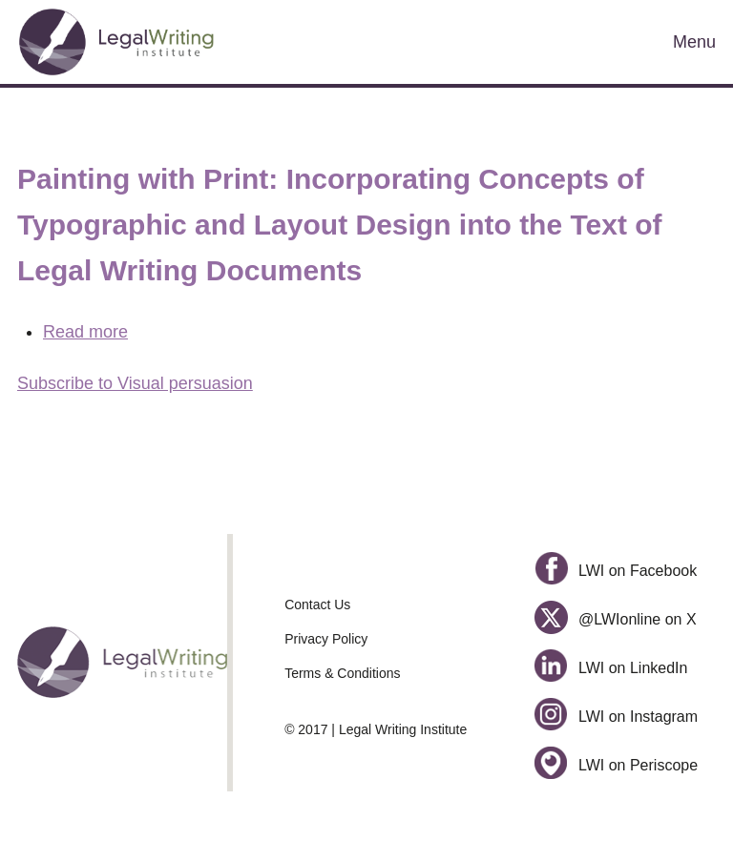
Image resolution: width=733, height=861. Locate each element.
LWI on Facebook (615, 571)
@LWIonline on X (615, 619)
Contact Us (317, 604)
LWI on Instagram (616, 716)
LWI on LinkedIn (610, 668)
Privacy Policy (325, 638)
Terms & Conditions (342, 673)
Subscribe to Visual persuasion (135, 383)
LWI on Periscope (616, 765)
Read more (85, 331)
